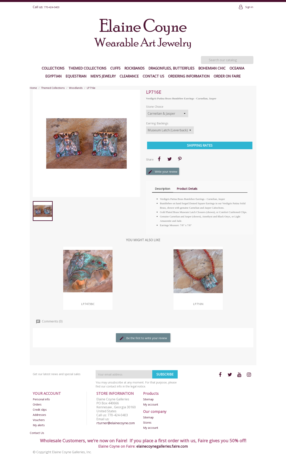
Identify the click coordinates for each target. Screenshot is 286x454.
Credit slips (40, 409)
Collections (53, 68)
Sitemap (148, 399)
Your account (47, 393)
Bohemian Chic (212, 68)
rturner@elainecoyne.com (115, 423)
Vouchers (39, 420)
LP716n (198, 304)
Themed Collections (87, 68)
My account (150, 404)
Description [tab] (162, 189)
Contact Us (153, 76)
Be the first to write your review (143, 338)
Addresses (39, 415)
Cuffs (115, 68)
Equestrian (76, 76)
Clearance (129, 76)
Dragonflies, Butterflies (171, 68)
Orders (37, 404)
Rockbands (134, 68)
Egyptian (53, 76)
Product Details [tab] (187, 189)
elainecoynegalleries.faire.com (162, 446)
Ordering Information (189, 76)
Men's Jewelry (103, 76)
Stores (147, 422)
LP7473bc (88, 304)
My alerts (39, 425)
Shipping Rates (199, 145)
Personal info (41, 399)
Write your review (162, 171)
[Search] (227, 60)
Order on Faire (227, 76)
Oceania (237, 68)
